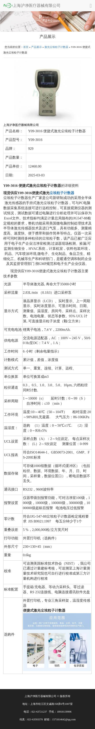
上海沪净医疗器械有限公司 (32, 5)
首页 (25, 47)
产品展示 (36, 47)
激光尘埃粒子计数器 (56, 47)
